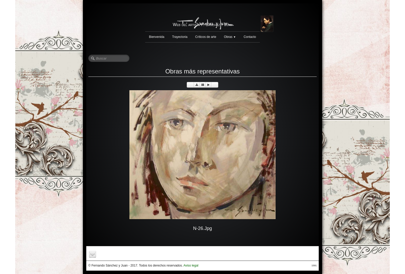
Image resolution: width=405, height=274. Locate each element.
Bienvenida (156, 37)
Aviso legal (190, 265)
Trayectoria (180, 37)
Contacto (250, 37)
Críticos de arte (205, 37)
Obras (230, 37)
